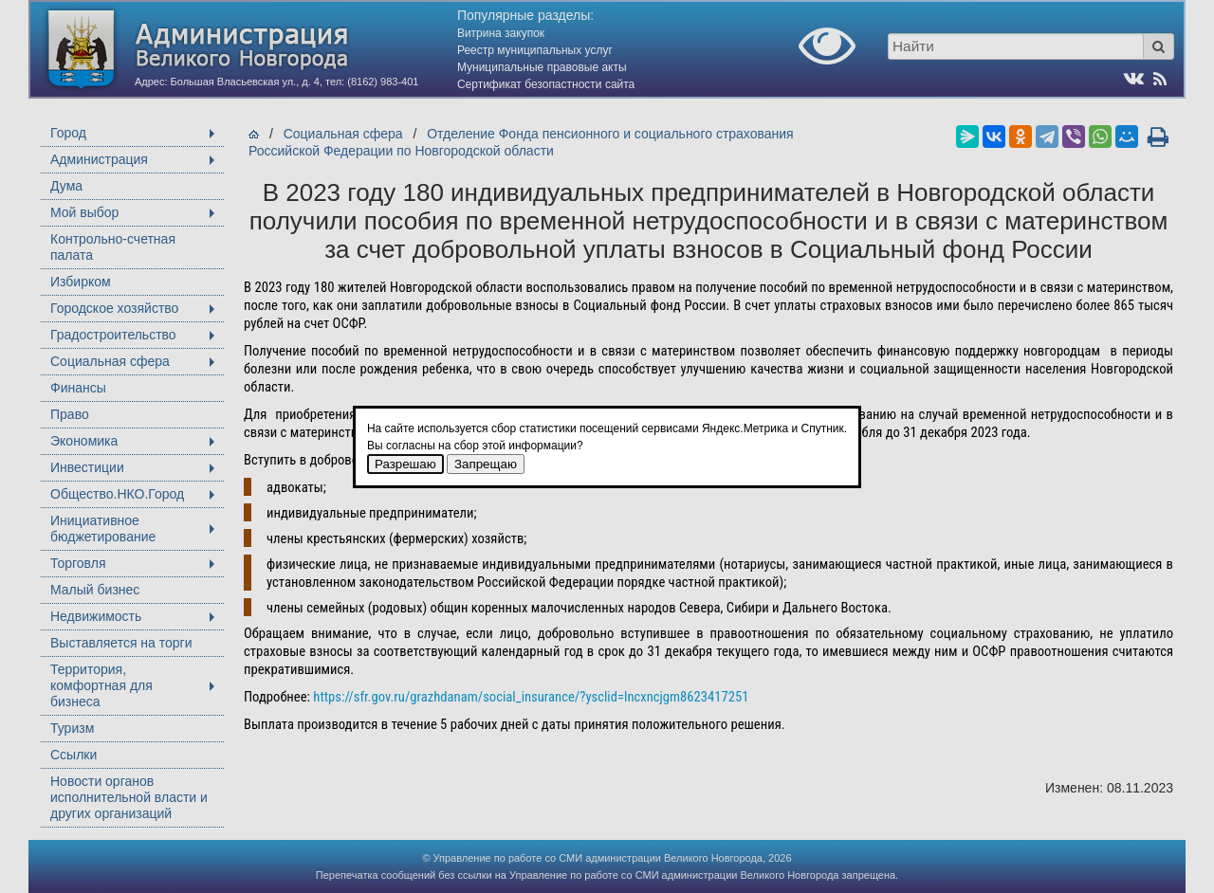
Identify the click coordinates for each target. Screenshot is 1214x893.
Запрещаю (485, 464)
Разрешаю (405, 464)
